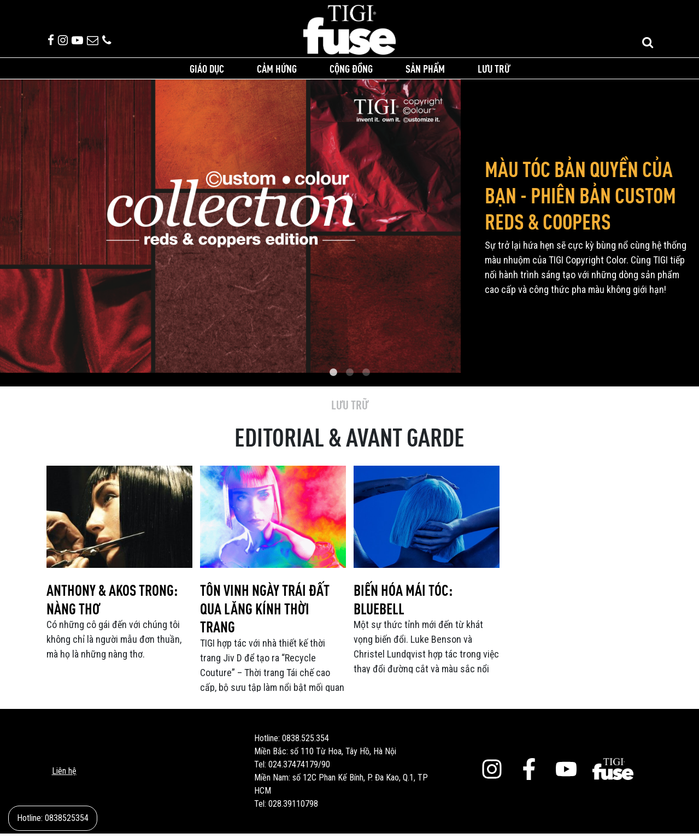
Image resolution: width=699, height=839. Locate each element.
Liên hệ (64, 776)
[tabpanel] (349, 231)
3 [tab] (366, 378)
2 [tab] (349, 378)
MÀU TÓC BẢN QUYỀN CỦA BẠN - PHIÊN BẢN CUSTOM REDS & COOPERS (580, 200)
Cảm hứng (277, 74)
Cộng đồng (351, 74)
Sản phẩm (425, 74)
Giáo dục (207, 74)
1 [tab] (333, 378)
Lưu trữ (494, 74)
